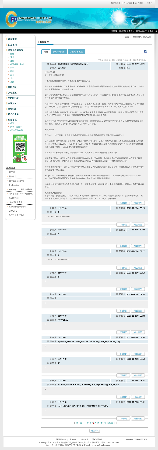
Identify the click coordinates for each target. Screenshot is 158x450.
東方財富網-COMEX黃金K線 (21, 194)
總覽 (12, 54)
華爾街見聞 (13, 198)
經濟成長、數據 (17, 64)
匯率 (12, 71)
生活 (12, 82)
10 (98, 423)
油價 (12, 57)
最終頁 (110, 423)
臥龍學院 (137, 37)
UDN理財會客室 (16, 202)
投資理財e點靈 (16, 130)
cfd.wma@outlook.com (101, 445)
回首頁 (149, 3)
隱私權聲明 (97, 439)
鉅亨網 (12, 172)
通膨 (12, 61)
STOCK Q (13, 211)
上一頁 (86, 423)
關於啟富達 (115, 3)
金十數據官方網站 (16, 181)
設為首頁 (139, 3)
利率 (12, 68)
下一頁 (103, 423)
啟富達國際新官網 (16, 215)
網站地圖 (84, 439)
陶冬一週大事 (16, 127)
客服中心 (73, 439)
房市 (12, 78)
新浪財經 (13, 176)
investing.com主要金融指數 (20, 189)
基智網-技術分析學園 (18, 207)
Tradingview (14, 185)
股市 (12, 75)
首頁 (127, 37)
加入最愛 (128, 3)
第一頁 (79, 423)
